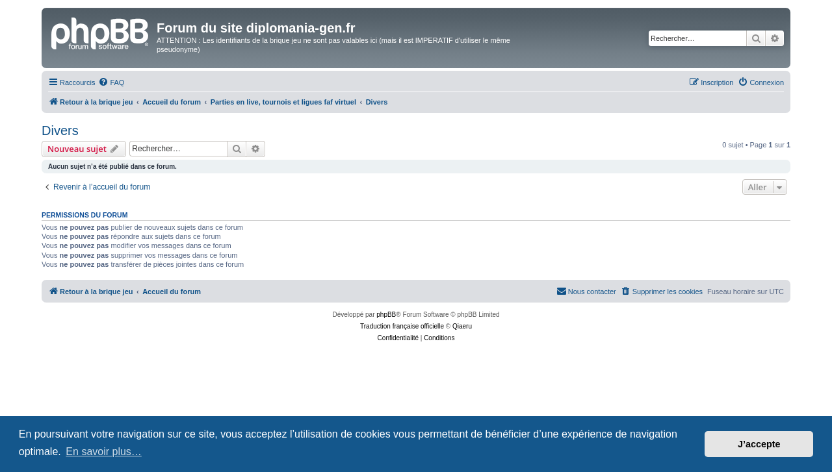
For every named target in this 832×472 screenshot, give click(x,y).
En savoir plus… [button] (104, 451)
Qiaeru (462, 326)
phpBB (386, 314)
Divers (60, 130)
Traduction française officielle (402, 326)
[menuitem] (111, 82)
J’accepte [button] (759, 444)
